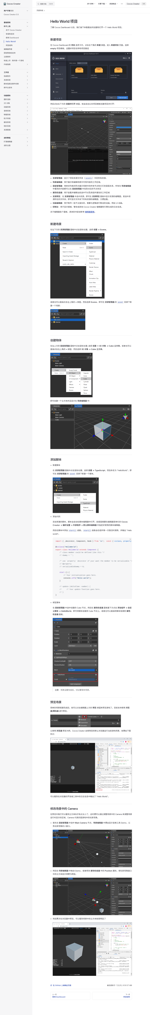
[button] (16, 11)
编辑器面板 (89, 212)
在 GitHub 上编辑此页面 (60, 985)
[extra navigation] (121, 4)
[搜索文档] (45, 3)
